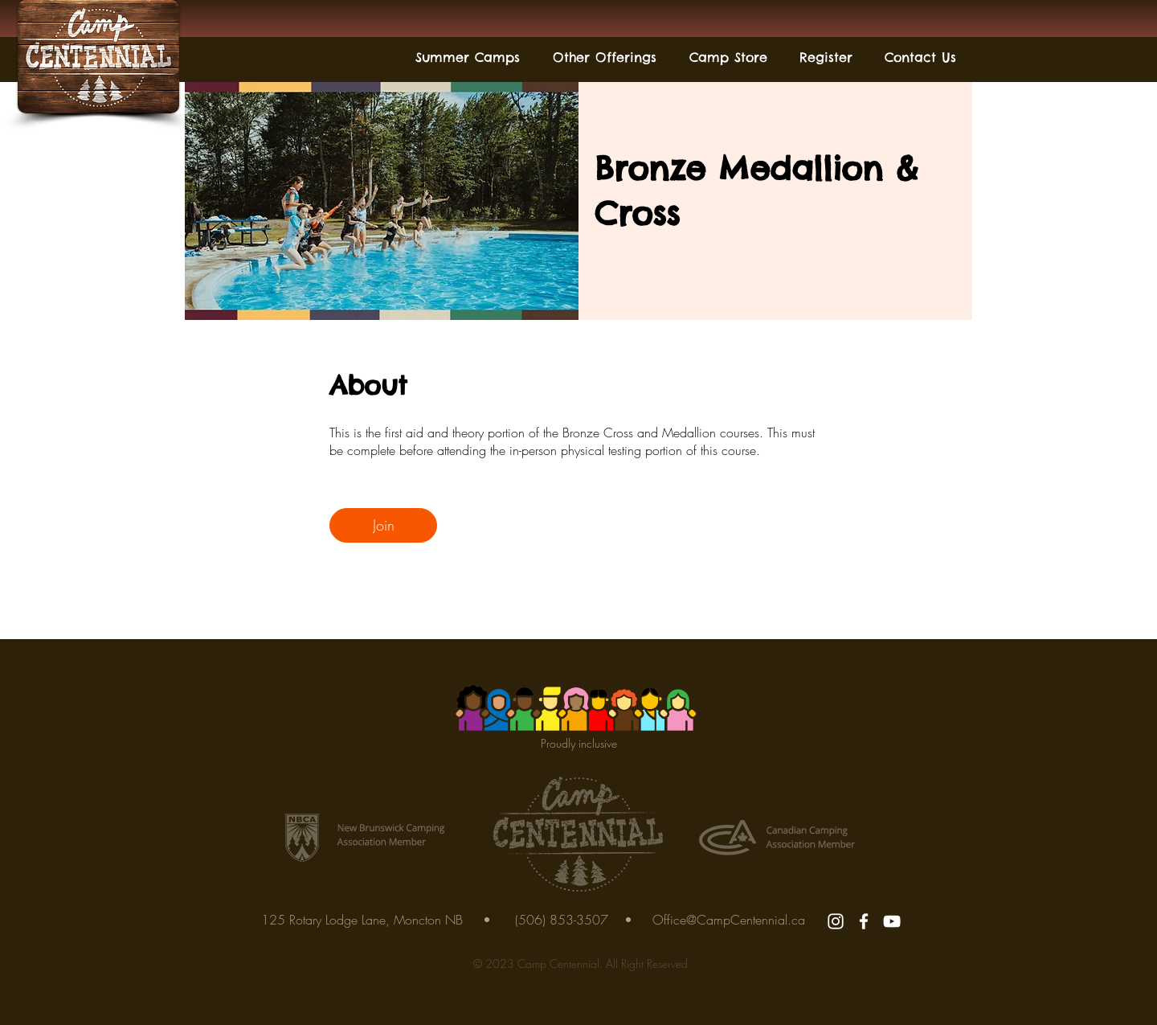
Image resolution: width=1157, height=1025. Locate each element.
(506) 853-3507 (561, 920)
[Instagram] (835, 921)
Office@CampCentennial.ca (728, 920)
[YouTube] (891, 921)
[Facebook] (863, 921)
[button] (467, 57)
